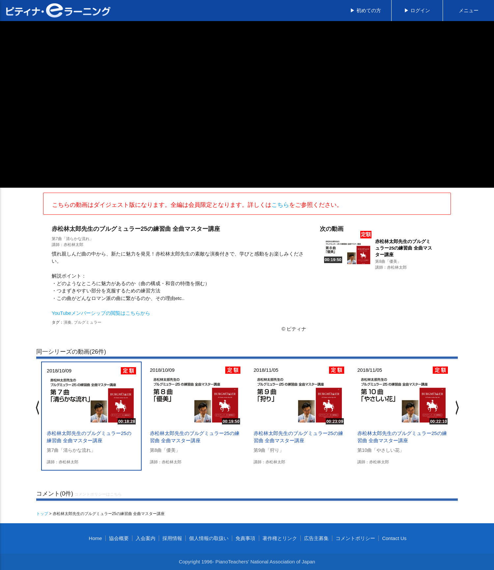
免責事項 (245, 538)
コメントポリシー (355, 538)
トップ (42, 513)
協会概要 (119, 538)
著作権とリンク (279, 538)
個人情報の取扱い (209, 538)
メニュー (469, 10)
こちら (280, 205)
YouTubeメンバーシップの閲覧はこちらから (101, 313)
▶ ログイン (417, 10)
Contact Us (394, 538)
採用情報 (172, 538)
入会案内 (145, 538)
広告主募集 (316, 538)
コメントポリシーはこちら (98, 494)
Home (95, 538)
